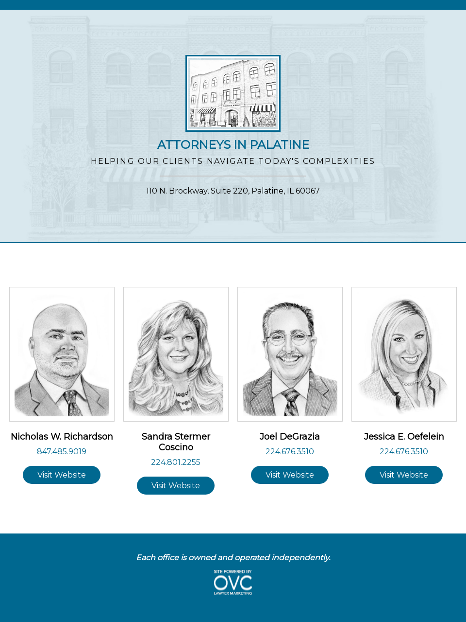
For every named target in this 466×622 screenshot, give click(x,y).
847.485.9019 (61, 451)
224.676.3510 (290, 451)
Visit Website (61, 475)
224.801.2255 (175, 462)
